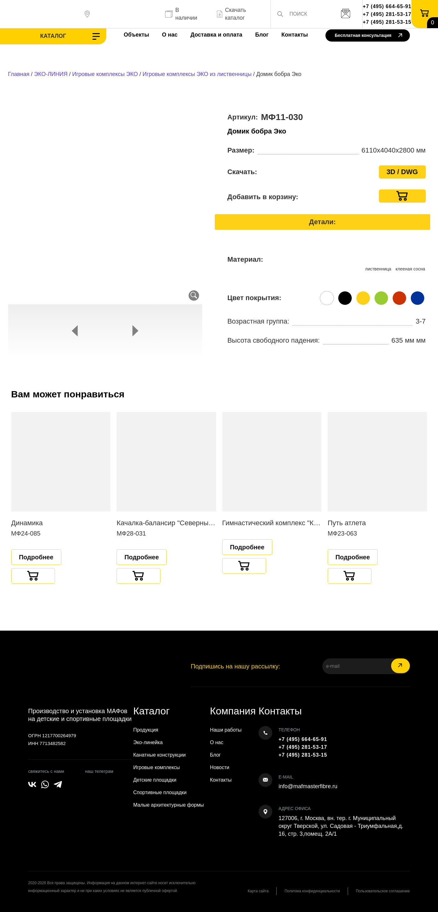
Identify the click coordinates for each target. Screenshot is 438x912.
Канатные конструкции (159, 755)
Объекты (136, 35)
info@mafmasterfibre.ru (308, 786)
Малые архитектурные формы (168, 805)
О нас (170, 35)
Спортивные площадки (160, 792)
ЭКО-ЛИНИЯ (51, 74)
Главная (19, 74)
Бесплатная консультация (368, 36)
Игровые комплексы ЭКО (105, 74)
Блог (262, 35)
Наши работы (226, 730)
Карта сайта (258, 891)
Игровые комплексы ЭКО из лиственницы (197, 74)
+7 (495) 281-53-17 (387, 14)
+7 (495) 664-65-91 (387, 6)
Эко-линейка (148, 742)
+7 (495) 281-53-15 (387, 22)
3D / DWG (402, 172)
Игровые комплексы (156, 767)
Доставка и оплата (216, 35)
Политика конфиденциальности (312, 891)
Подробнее (36, 557)
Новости (219, 767)
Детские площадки (154, 780)
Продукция (145, 730)
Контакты (294, 35)
